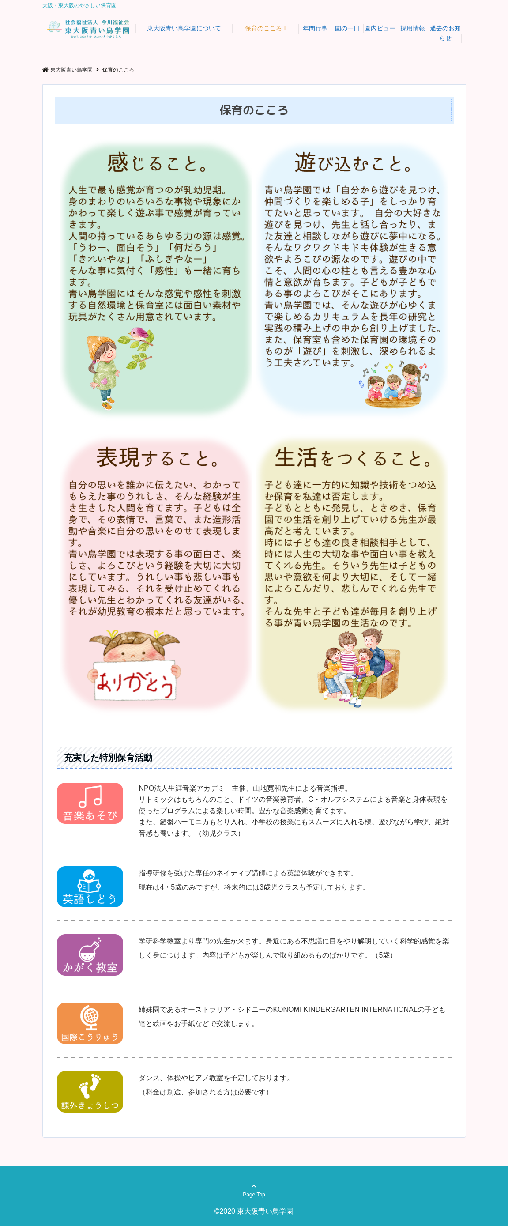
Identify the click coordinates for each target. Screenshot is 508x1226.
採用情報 (412, 28)
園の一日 (347, 28)
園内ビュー (380, 28)
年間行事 (315, 28)
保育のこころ (263, 28)
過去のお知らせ (445, 33)
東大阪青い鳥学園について (184, 28)
